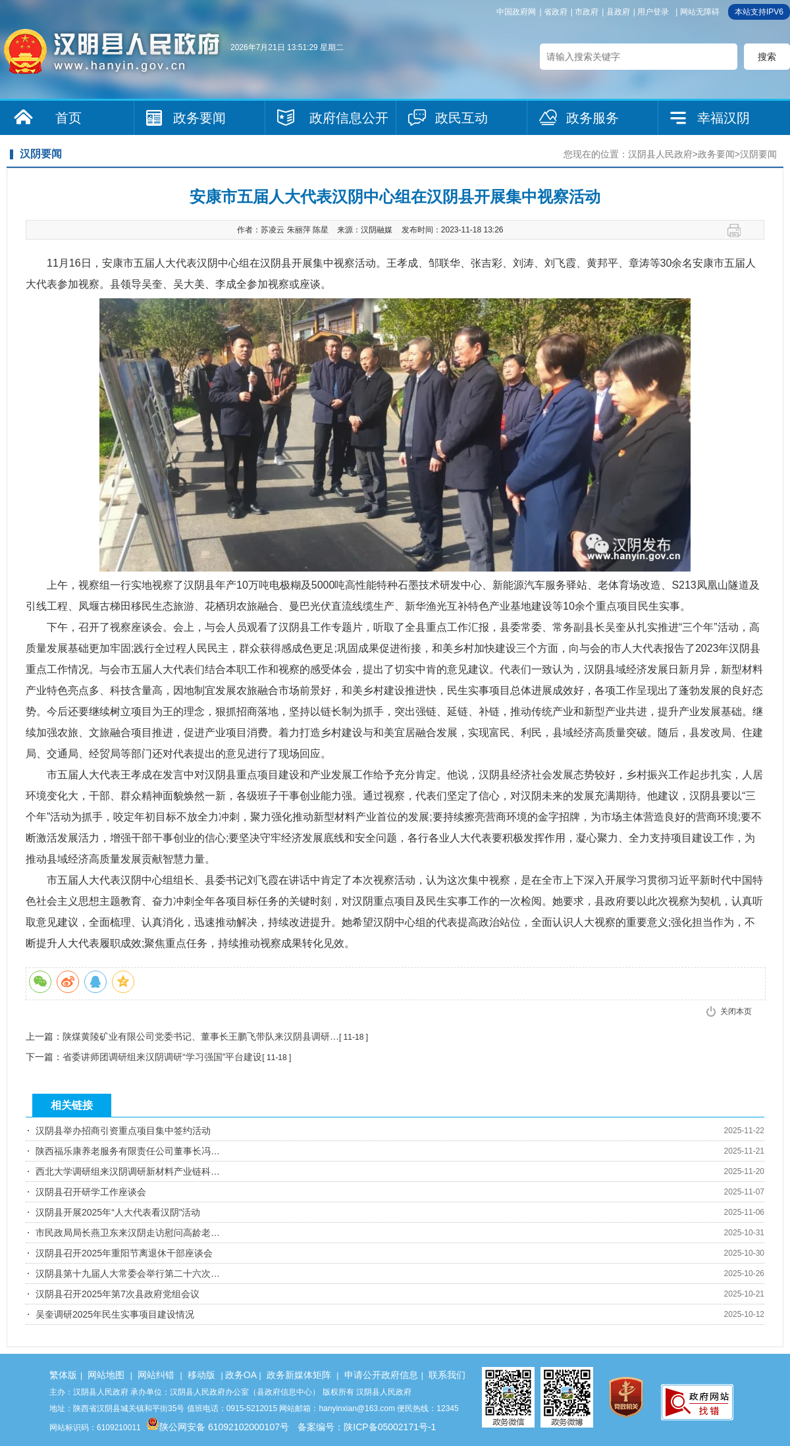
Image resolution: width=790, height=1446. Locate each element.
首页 (68, 118)
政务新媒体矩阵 (299, 1375)
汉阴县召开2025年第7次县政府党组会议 (117, 1294)
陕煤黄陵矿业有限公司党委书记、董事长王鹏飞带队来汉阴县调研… (201, 1036)
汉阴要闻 (758, 154)
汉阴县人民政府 (660, 154)
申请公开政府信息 (381, 1375)
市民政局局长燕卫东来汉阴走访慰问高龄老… (128, 1232)
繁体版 (63, 1375)
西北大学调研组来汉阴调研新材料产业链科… (128, 1171)
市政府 (586, 11)
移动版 (201, 1375)
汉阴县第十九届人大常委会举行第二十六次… (128, 1273)
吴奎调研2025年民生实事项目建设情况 (115, 1314)
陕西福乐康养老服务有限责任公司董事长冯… (128, 1151)
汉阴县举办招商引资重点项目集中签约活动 (123, 1130)
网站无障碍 (700, 11)
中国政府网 (516, 11)
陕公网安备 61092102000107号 (217, 1427)
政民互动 (461, 118)
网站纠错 (156, 1375)
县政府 (618, 11)
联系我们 (447, 1375)
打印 (738, 230)
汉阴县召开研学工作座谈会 (91, 1192)
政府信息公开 (348, 118)
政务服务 (592, 118)
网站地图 (106, 1375)
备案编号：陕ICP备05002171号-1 (367, 1427)
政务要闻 (199, 118)
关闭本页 (736, 1011)
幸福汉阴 (723, 118)
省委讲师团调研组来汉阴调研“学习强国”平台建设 (162, 1057)
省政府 (555, 11)
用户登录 (653, 11)
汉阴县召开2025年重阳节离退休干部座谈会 (124, 1253)
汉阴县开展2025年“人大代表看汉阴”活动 (118, 1212)
